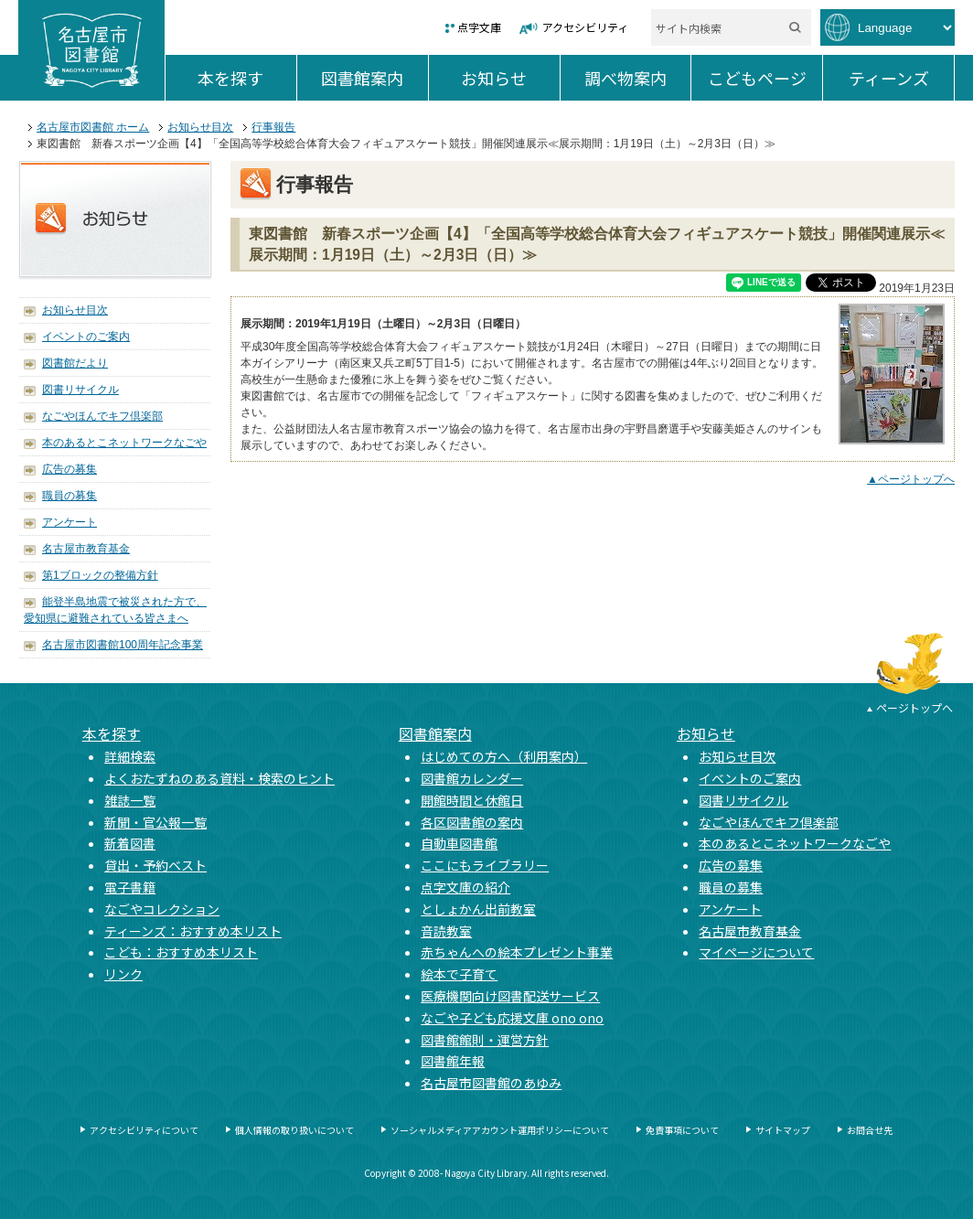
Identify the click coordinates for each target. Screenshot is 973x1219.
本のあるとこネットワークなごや (124, 442)
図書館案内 (374, 78)
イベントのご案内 (86, 336)
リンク (123, 974)
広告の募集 (69, 469)
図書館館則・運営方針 (485, 1040)
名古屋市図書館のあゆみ (491, 1083)
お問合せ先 (870, 1130)
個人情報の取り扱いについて (294, 1130)
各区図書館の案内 (472, 822)
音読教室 (446, 931)
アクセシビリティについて (144, 1130)
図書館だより (75, 363)
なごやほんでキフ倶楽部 (102, 416)
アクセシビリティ (585, 27)
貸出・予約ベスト (155, 865)
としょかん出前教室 (478, 909)
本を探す (246, 78)
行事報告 (273, 127)
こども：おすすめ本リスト (181, 952)
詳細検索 (129, 756)
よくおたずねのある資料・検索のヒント (219, 778)
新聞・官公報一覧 (155, 822)
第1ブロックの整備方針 (100, 575)
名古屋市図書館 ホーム (93, 127)
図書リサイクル (80, 389)
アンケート (69, 522)
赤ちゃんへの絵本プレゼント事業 (517, 952)
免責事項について (682, 1130)
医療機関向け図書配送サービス (510, 996)
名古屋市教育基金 (86, 548)
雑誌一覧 (129, 800)
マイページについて (756, 952)
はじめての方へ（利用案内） (504, 756)
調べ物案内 (637, 78)
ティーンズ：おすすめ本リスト (193, 931)
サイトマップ (782, 1130)
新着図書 (129, 843)
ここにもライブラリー (485, 865)
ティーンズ (901, 78)
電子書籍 (129, 887)
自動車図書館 (459, 843)
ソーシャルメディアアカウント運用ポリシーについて (499, 1130)
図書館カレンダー (472, 778)
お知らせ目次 (200, 127)
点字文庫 (479, 27)
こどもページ (765, 78)
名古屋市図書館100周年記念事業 (122, 644)
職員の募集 (69, 495)
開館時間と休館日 (472, 800)
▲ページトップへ (911, 479)
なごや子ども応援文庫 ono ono (512, 1018)
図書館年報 (453, 1061)
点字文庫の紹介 (465, 887)
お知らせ (510, 78)
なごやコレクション (161, 909)
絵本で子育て (459, 974)
